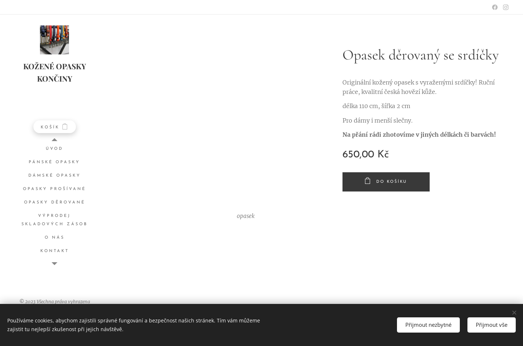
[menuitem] (54, 149)
